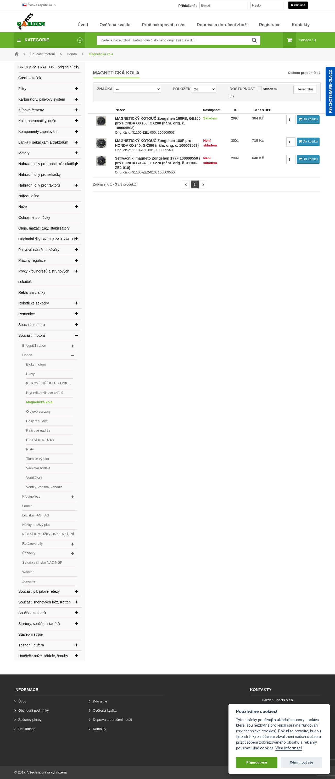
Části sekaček (29, 78)
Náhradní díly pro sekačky (39, 174)
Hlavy (30, 374)
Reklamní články (31, 292)
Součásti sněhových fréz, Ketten (44, 602)
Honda (27, 355)
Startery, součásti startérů (39, 624)
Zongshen (29, 581)
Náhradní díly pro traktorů (39, 185)
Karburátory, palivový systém (41, 99)
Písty (30, 449)
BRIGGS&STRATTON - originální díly (48, 67)
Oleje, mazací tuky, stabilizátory (44, 228)
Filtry (22, 88)
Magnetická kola (39, 402)
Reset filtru (305, 89)
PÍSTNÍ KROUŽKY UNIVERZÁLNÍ (48, 534)
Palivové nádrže (38, 430)
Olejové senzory (38, 411)
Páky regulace (37, 421)
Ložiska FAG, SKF (36, 515)
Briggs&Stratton (34, 345)
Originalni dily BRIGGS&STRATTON (47, 239)
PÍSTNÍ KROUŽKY (40, 440)
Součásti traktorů (32, 613)
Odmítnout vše (301, 762)
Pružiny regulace (32, 260)
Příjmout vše (256, 762)
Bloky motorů (36, 364)
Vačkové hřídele (38, 468)
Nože (22, 207)
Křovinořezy (31, 496)
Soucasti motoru (31, 325)
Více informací (288, 748)
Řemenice (26, 314)
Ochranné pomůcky (34, 217)
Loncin (27, 506)
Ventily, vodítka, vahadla (44, 487)
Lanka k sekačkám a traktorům (43, 142)
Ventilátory (34, 478)
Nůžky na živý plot (36, 525)
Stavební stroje (30, 634)
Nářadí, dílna (28, 196)
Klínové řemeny (31, 110)
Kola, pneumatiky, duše (37, 121)
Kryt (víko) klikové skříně (44, 393)
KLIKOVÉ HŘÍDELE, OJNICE (48, 383)
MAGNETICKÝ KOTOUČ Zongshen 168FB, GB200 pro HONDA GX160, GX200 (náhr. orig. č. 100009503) (157, 123)
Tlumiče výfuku (37, 459)
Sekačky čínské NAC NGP (42, 562)
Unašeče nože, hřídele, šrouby (43, 656)
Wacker (28, 572)
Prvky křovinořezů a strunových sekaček (43, 276)
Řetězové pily (32, 544)
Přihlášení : (187, 5)
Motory (24, 153)
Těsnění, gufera (31, 645)
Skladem (270, 89)
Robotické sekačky (33, 303)
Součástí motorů (31, 335)
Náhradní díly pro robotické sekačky (47, 164)
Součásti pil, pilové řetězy (39, 591)
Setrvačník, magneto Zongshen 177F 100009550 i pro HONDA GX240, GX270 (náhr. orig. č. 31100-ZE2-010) (157, 163)
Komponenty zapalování (38, 131)
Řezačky (28, 553)
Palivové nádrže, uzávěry (38, 250)
